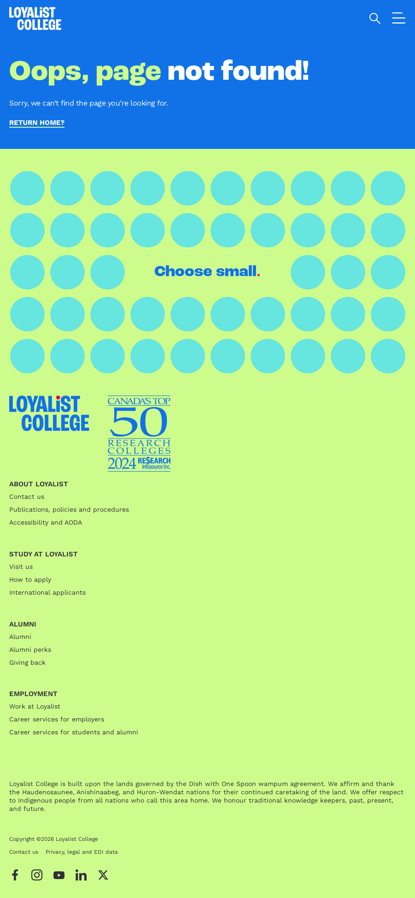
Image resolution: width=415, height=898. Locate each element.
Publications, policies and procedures (69, 509)
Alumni (20, 636)
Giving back (27, 662)
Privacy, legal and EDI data (82, 852)
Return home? (36, 123)
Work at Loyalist (34, 706)
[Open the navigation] (399, 20)
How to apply (30, 579)
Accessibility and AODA (45, 522)
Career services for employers (56, 719)
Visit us (21, 566)
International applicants (47, 592)
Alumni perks (30, 649)
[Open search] (375, 18)
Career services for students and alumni (73, 732)
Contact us (26, 496)
